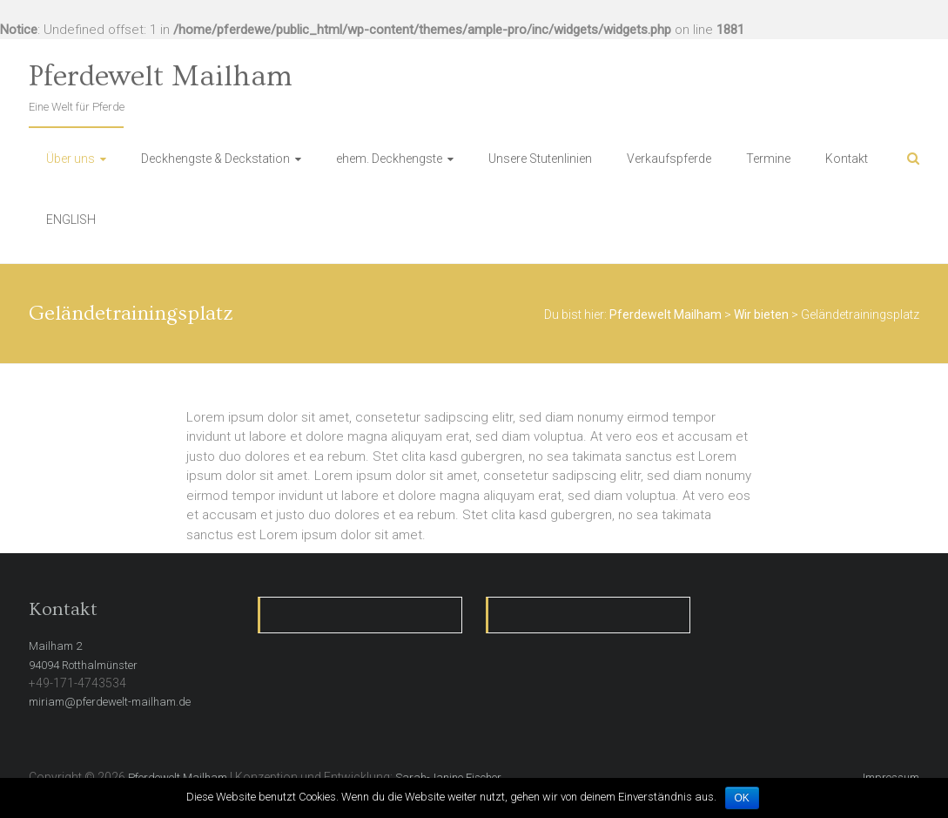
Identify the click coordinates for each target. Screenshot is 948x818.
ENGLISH (71, 219)
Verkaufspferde (669, 159)
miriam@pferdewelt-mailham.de (110, 701)
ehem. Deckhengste (389, 159)
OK (742, 798)
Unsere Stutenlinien (540, 159)
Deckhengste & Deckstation (215, 159)
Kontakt (846, 159)
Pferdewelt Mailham (160, 76)
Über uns (70, 159)
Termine (768, 159)
